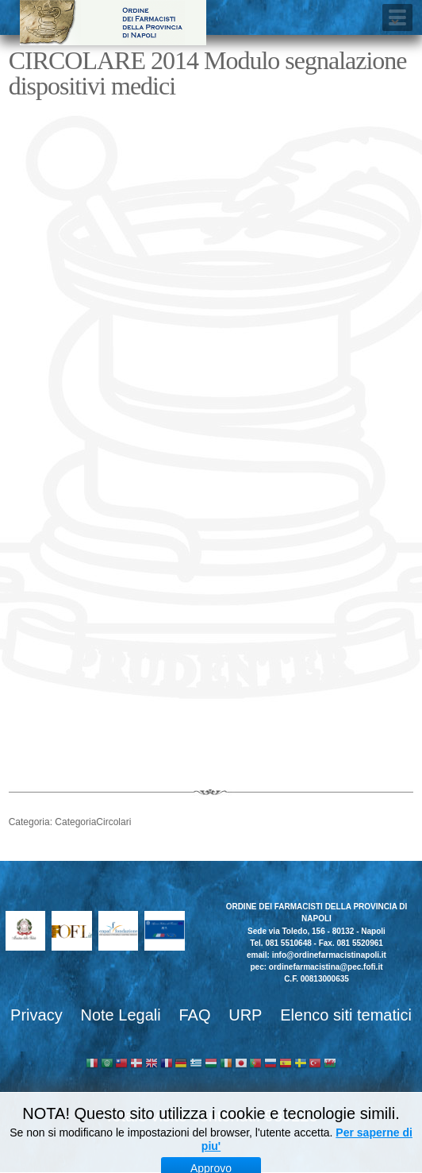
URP (245, 1015)
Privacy (36, 1015)
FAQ (194, 1015)
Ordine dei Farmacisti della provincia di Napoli (113, 22)
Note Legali (120, 1015)
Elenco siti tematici (346, 1015)
